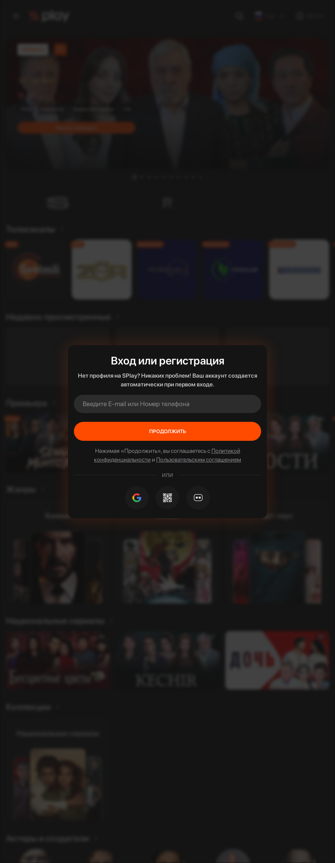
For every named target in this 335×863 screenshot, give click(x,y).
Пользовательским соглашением (198, 459)
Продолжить (167, 431)
